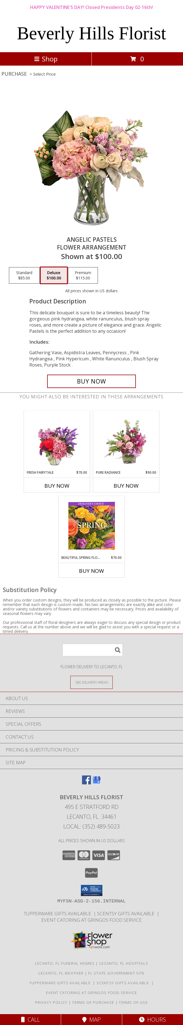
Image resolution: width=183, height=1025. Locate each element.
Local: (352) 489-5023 (91, 826)
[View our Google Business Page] (96, 782)
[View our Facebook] (86, 782)
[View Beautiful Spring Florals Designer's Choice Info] (91, 525)
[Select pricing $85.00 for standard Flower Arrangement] (24, 275)
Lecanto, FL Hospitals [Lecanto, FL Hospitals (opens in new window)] (123, 963)
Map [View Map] (91, 1019)
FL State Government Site (116, 973)
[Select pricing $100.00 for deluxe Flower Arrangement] (54, 275)
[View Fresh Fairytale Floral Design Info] (57, 440)
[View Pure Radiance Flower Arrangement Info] (126, 440)
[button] (91, 890)
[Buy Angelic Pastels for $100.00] (91, 381)
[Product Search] (92, 650)
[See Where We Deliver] (91, 682)
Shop (45, 58)
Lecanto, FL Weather (61, 973)
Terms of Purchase (93, 1002)
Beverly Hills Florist (91, 33)
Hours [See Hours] (152, 1019)
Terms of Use (133, 1002)
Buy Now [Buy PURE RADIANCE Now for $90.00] (126, 485)
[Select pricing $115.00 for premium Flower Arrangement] (83, 275)
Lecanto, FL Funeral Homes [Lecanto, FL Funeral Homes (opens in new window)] (65, 963)
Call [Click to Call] (30, 1019)
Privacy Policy (51, 1002)
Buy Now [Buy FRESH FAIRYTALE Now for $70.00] (56, 485)
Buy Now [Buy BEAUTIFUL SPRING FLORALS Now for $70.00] (91, 570)
